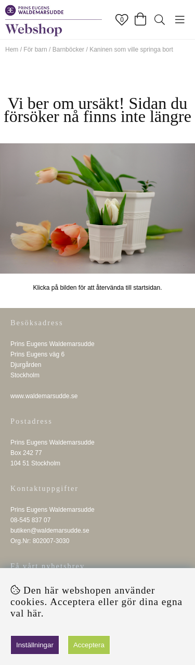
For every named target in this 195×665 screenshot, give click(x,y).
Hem (11, 49)
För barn (35, 49)
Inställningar (35, 645)
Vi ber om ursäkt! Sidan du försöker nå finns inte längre (97, 110)
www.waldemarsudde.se (43, 396)
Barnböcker (68, 49)
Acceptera (89, 645)
